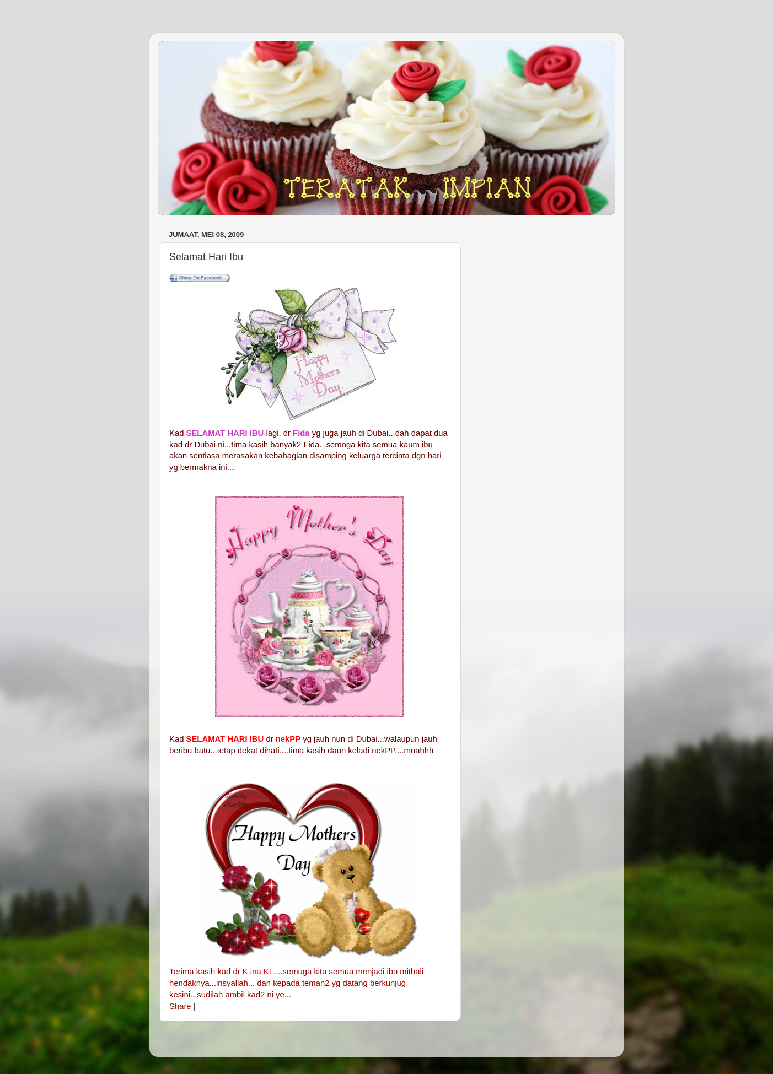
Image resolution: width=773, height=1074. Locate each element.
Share (180, 1006)
